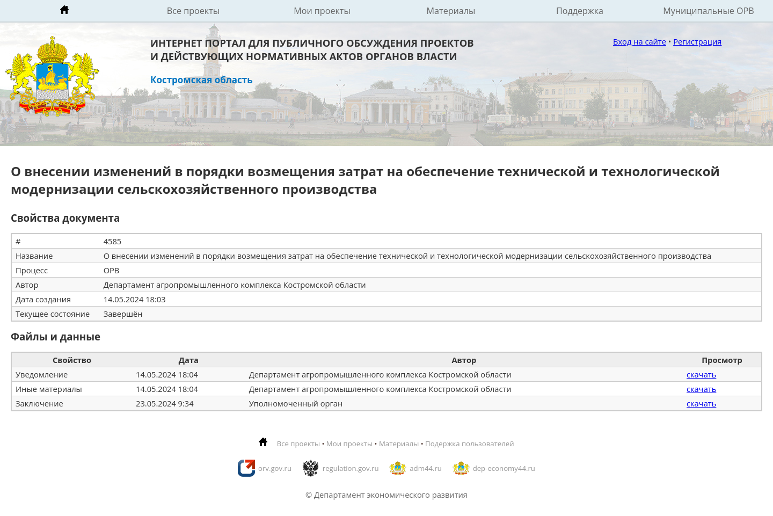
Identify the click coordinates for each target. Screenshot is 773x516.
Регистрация (697, 41)
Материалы (451, 11)
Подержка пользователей (469, 443)
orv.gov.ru (274, 468)
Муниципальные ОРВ (708, 11)
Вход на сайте (639, 41)
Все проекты (193, 11)
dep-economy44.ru (504, 468)
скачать (701, 374)
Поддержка (579, 11)
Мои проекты (322, 11)
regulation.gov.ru (351, 468)
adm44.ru (426, 468)
